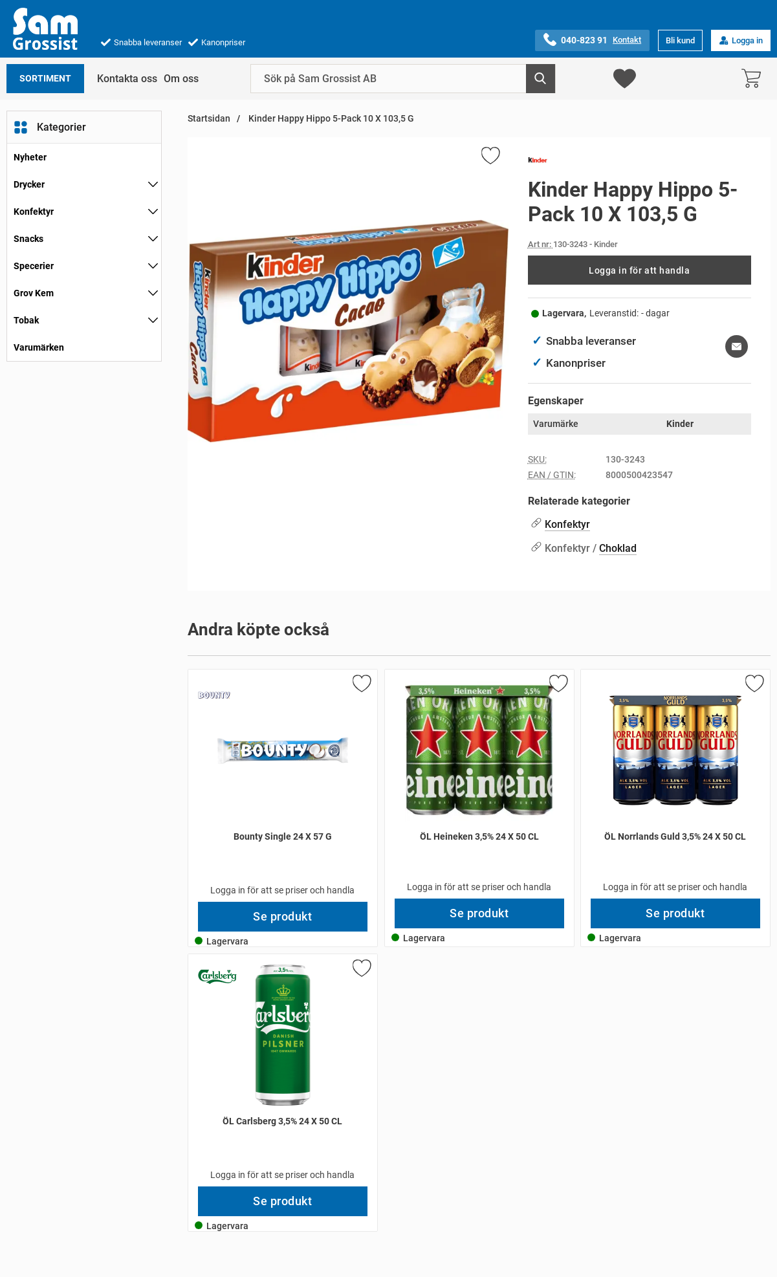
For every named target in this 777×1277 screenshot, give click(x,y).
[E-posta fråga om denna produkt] (736, 346)
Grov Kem (34, 293)
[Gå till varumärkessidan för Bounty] (214, 695)
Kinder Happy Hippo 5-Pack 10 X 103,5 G (330, 118)
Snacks (28, 239)
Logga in (741, 40)
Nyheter (30, 157)
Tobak (26, 320)
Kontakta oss (127, 78)
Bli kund (680, 40)
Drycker (29, 184)
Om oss (181, 78)
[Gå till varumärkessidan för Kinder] (537, 162)
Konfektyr (34, 211)
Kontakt (627, 40)
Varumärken (39, 347)
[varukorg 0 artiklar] (754, 78)
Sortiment (45, 78)
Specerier (34, 266)
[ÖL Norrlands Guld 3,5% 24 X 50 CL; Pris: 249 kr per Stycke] (675, 784)
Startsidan (209, 118)
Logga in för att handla (639, 270)
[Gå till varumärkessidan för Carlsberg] (217, 977)
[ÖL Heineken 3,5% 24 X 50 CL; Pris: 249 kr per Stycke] (479, 784)
